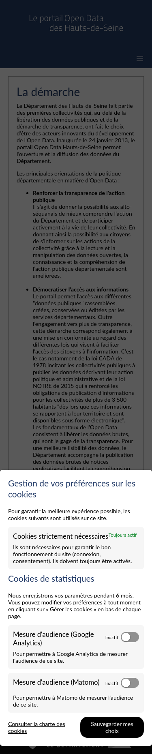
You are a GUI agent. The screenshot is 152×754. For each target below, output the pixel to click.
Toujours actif (123, 535)
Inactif (111, 637)
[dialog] (76, 608)
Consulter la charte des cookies (36, 727)
